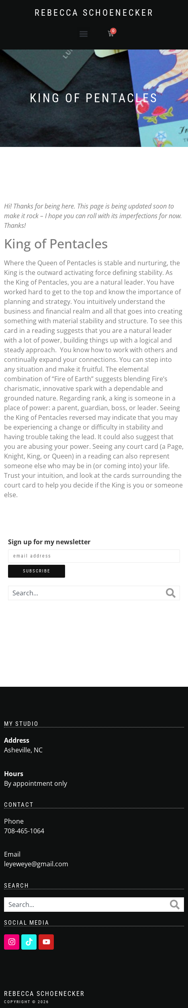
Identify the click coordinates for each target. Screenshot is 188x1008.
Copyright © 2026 (26, 1002)
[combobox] (85, 593)
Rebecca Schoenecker (94, 13)
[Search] (171, 593)
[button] (83, 33)
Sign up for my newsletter (49, 541)
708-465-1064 (24, 830)
